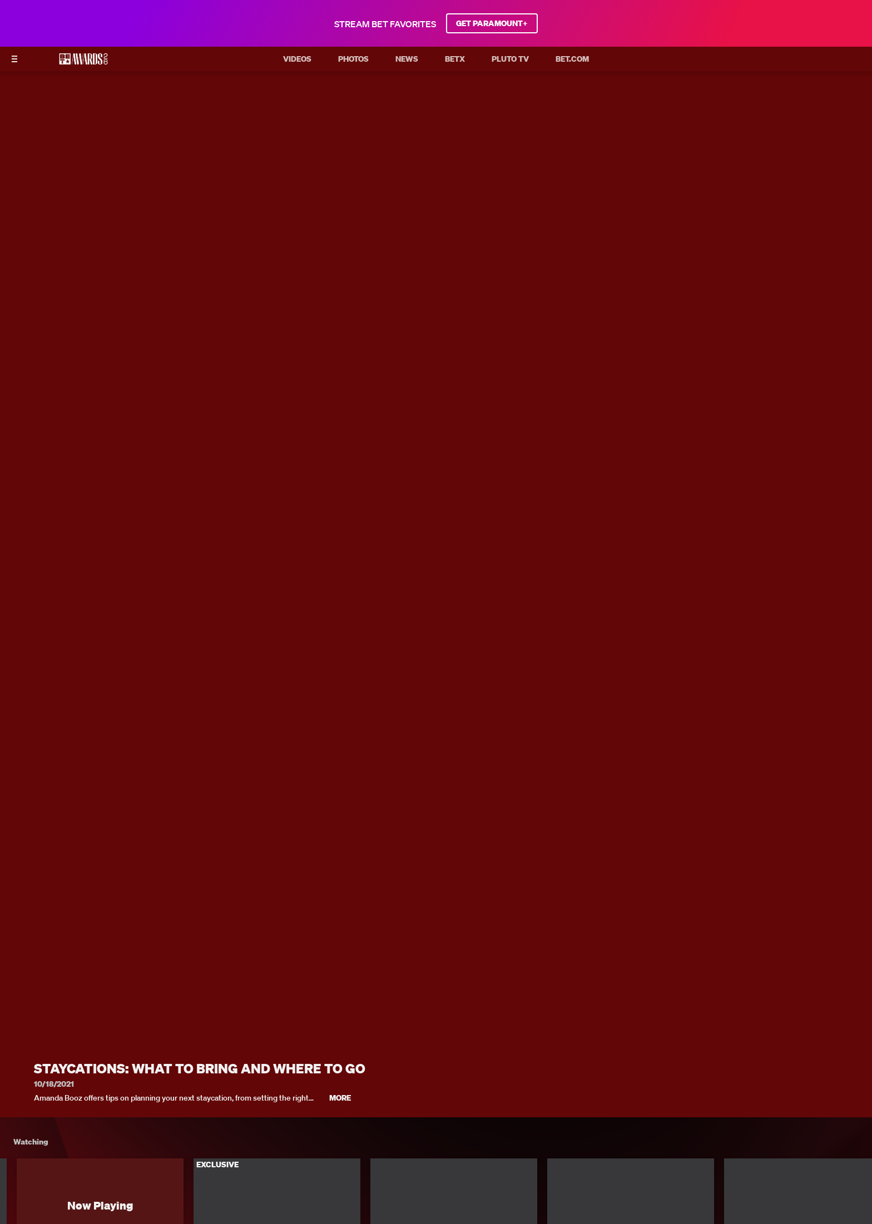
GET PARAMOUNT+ (492, 23)
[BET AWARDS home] (83, 62)
